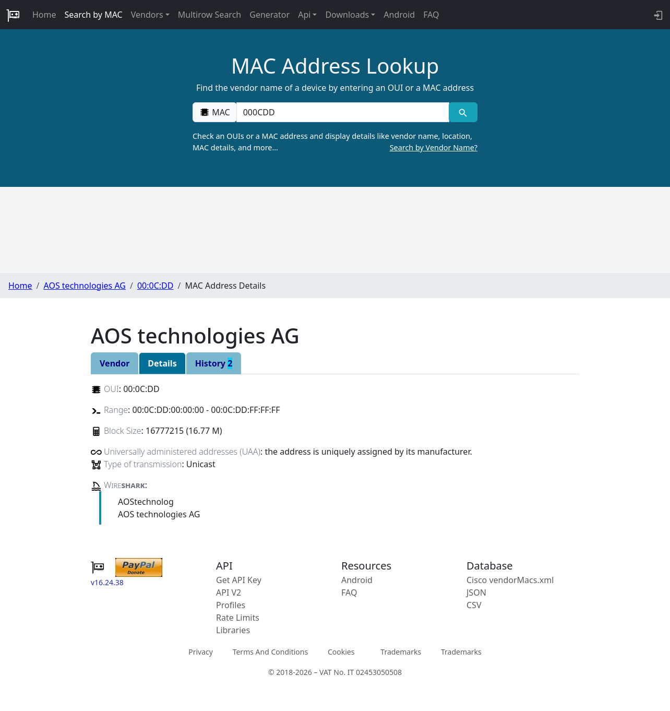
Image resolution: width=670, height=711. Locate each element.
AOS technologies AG (84, 285)
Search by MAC (94, 14)
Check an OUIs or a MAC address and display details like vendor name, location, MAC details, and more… (335, 142)
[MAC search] (463, 112)
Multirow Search (209, 14)
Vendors (147, 14)
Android (399, 14)
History (214, 363)
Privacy (200, 651)
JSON (476, 592)
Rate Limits (237, 617)
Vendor (114, 363)
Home (44, 14)
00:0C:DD (155, 285)
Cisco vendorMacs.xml (510, 580)
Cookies (341, 651)
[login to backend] (657, 14)
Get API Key (238, 580)
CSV (474, 605)
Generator (269, 14)
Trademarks (400, 651)
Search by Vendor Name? (433, 147)
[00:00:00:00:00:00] (342, 112)
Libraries (233, 630)
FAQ (431, 14)
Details (162, 363)
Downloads (347, 14)
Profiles (230, 605)
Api (304, 14)
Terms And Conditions (270, 651)
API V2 (228, 592)
